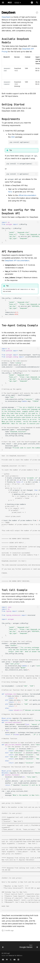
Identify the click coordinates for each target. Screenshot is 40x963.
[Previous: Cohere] (3, 947)
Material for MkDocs (15, 955)
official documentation (27, 195)
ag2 (8, 953)
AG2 (13, 137)
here (10, 192)
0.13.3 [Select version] (17, 3)
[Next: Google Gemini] (28, 947)
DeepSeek (6, 17)
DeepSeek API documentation (17, 260)
